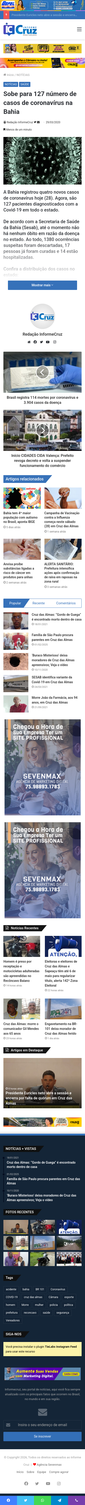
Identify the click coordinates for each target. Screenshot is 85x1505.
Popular (15, 603)
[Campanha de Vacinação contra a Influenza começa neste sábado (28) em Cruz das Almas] (63, 498)
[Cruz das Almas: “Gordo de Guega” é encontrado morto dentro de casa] (15, 620)
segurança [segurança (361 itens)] (62, 1312)
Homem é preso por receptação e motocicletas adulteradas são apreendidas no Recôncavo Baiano (21, 971)
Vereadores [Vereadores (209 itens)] (13, 1320)
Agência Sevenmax (49, 1464)
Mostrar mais (42, 285)
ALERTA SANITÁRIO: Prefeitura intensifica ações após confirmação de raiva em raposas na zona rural (61, 572)
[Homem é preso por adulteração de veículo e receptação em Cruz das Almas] (42, 1259)
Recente (38, 603)
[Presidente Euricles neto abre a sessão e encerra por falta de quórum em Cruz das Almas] (15, 1227)
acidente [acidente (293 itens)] (11, 1289)
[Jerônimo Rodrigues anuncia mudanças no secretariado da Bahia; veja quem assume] (69, 1259)
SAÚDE (24, 84)
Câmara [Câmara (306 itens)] (53, 1297)
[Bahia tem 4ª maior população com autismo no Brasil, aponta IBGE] (22, 498)
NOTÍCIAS (23, 75)
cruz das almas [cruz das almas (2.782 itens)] (33, 1297)
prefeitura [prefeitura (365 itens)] (11, 1312)
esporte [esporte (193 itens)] (69, 1297)
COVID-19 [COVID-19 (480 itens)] (12, 1297)
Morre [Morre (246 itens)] (25, 1305)
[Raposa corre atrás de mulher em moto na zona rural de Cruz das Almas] (69, 1243)
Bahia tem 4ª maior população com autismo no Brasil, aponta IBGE (20, 517)
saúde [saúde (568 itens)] (46, 1312)
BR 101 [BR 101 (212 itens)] (40, 1289)
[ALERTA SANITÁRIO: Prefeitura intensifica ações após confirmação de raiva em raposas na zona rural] (63, 549)
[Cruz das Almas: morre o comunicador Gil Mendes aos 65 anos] (21, 1009)
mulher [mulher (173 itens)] (39, 1305)
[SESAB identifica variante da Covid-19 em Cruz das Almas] (15, 683)
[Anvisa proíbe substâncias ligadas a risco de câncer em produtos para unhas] (22, 549)
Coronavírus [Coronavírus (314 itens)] (58, 1289)
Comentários (66, 603)
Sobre (30, 1472)
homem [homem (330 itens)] (10, 1305)
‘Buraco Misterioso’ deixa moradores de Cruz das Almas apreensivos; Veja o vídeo (53, 660)
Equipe (41, 1472)
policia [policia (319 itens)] (54, 1305)
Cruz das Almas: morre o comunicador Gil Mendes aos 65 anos (21, 1028)
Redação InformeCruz (20, 122)
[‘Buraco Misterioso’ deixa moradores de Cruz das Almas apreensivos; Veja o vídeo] (15, 661)
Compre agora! (58, 1472)
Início (8, 75)
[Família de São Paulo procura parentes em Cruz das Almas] (15, 641)
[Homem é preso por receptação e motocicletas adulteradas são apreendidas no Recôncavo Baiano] (21, 946)
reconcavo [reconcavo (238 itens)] (30, 1312)
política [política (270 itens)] (68, 1305)
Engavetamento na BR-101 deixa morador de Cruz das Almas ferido (61, 1028)
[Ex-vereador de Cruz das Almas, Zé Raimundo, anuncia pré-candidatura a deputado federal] (15, 1259)
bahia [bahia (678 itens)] (26, 1289)
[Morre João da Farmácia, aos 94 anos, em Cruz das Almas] (15, 703)
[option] (42, 1083)
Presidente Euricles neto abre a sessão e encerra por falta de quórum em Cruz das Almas (39, 1098)
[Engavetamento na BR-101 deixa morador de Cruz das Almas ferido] (63, 1009)
